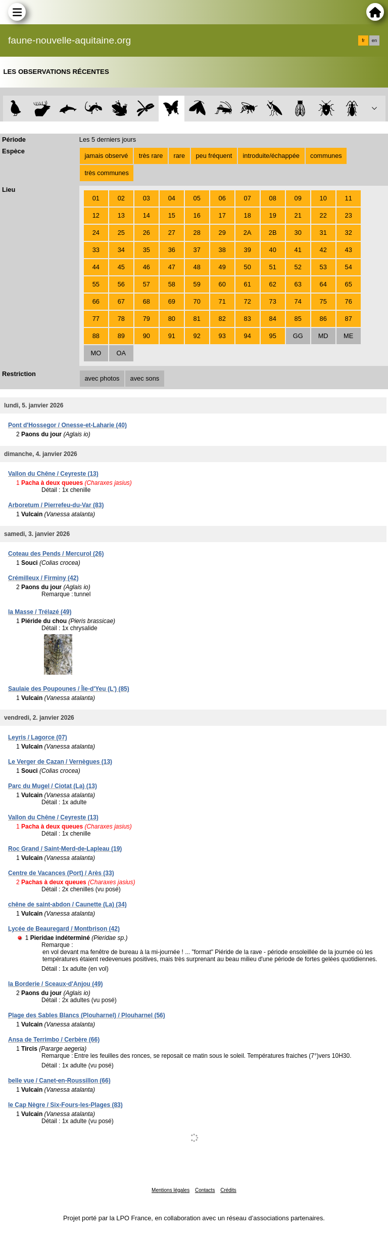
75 (323, 301)
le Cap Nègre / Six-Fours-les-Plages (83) (65, 1104)
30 (298, 232)
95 (272, 336)
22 (323, 215)
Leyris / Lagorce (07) (37, 737)
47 (171, 267)
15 (171, 215)
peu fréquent (214, 155)
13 (121, 215)
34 (121, 250)
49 (222, 267)
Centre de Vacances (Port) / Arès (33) (61, 873)
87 (348, 318)
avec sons (145, 378)
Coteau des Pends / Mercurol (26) (56, 553)
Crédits (228, 1190)
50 (247, 267)
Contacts (205, 1190)
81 (197, 318)
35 (146, 250)
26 (146, 232)
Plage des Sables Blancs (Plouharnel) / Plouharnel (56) (86, 1015)
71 (222, 301)
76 (348, 301)
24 (96, 232)
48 (197, 267)
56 (121, 284)
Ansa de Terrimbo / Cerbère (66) (54, 1039)
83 (247, 318)
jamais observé (106, 155)
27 (171, 232)
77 (96, 318)
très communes (106, 173)
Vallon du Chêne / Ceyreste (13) (53, 473)
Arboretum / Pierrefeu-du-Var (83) (56, 505)
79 (146, 318)
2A (248, 232)
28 (197, 232)
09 (298, 198)
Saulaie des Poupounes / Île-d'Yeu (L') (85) (68, 688)
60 (222, 284)
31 (323, 232)
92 (197, 336)
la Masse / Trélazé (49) (39, 611)
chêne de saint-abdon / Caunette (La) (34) (67, 904)
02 (121, 198)
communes (326, 155)
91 (171, 336)
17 (222, 215)
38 (222, 250)
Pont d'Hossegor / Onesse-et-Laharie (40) (67, 425)
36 (171, 250)
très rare (151, 155)
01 (96, 198)
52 (298, 267)
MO (95, 353)
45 (121, 267)
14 (146, 215)
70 (197, 301)
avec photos (101, 378)
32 (348, 232)
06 (222, 198)
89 (121, 336)
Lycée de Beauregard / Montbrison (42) (64, 928)
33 (96, 250)
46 (146, 267)
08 (272, 198)
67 (121, 301)
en (374, 40)
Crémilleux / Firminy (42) (43, 578)
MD (323, 336)
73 (272, 301)
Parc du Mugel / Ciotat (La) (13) (52, 786)
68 (146, 301)
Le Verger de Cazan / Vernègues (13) (60, 761)
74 (298, 301)
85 (298, 318)
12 (96, 215)
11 (348, 198)
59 (197, 284)
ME (348, 336)
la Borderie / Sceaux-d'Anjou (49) (55, 983)
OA (121, 353)
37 (197, 250)
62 (272, 284)
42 (323, 250)
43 (348, 250)
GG (298, 336)
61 (247, 284)
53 (323, 267)
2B (273, 232)
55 (96, 284)
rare (179, 155)
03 (146, 198)
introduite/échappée (271, 155)
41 (298, 250)
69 (171, 301)
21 (298, 215)
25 (121, 232)
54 (348, 267)
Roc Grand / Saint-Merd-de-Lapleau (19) (65, 848)
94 (247, 336)
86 (323, 318)
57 (146, 284)
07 (247, 198)
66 (96, 301)
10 (323, 198)
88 (96, 336)
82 (222, 318)
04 (171, 198)
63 (298, 284)
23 (348, 215)
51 (272, 267)
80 (171, 318)
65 (348, 284)
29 (222, 232)
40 (272, 250)
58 (171, 284)
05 (197, 198)
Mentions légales (170, 1190)
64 (323, 284)
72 (247, 301)
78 (121, 318)
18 (247, 215)
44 (96, 267)
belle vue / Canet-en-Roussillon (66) (59, 1080)
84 (272, 318)
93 (222, 336)
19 (272, 215)
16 (197, 215)
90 (146, 336)
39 (247, 250)
